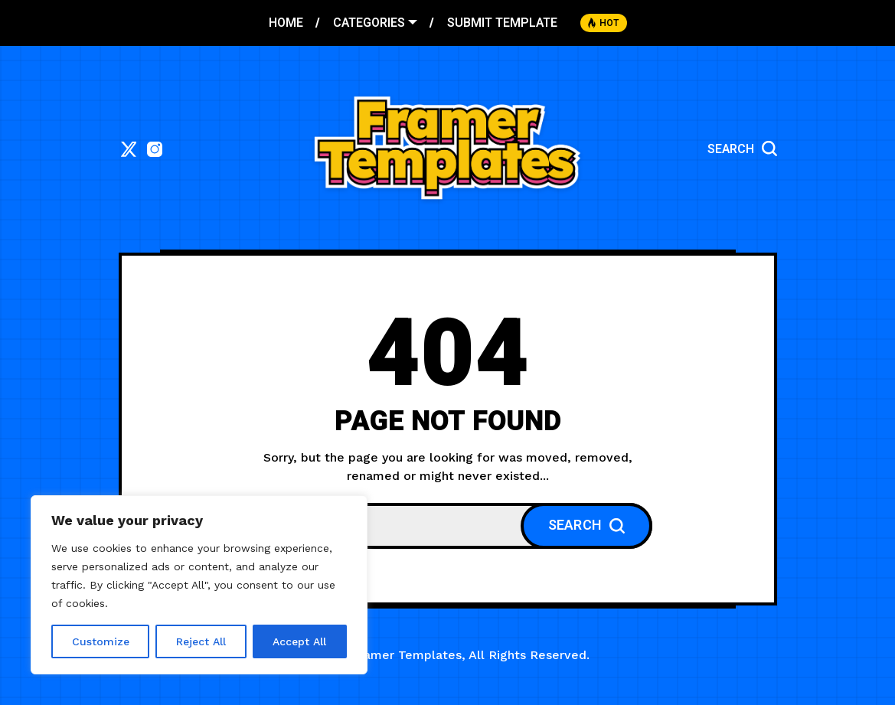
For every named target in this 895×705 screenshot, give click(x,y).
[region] (199, 584)
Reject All (201, 641)
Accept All (299, 641)
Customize (100, 641)
